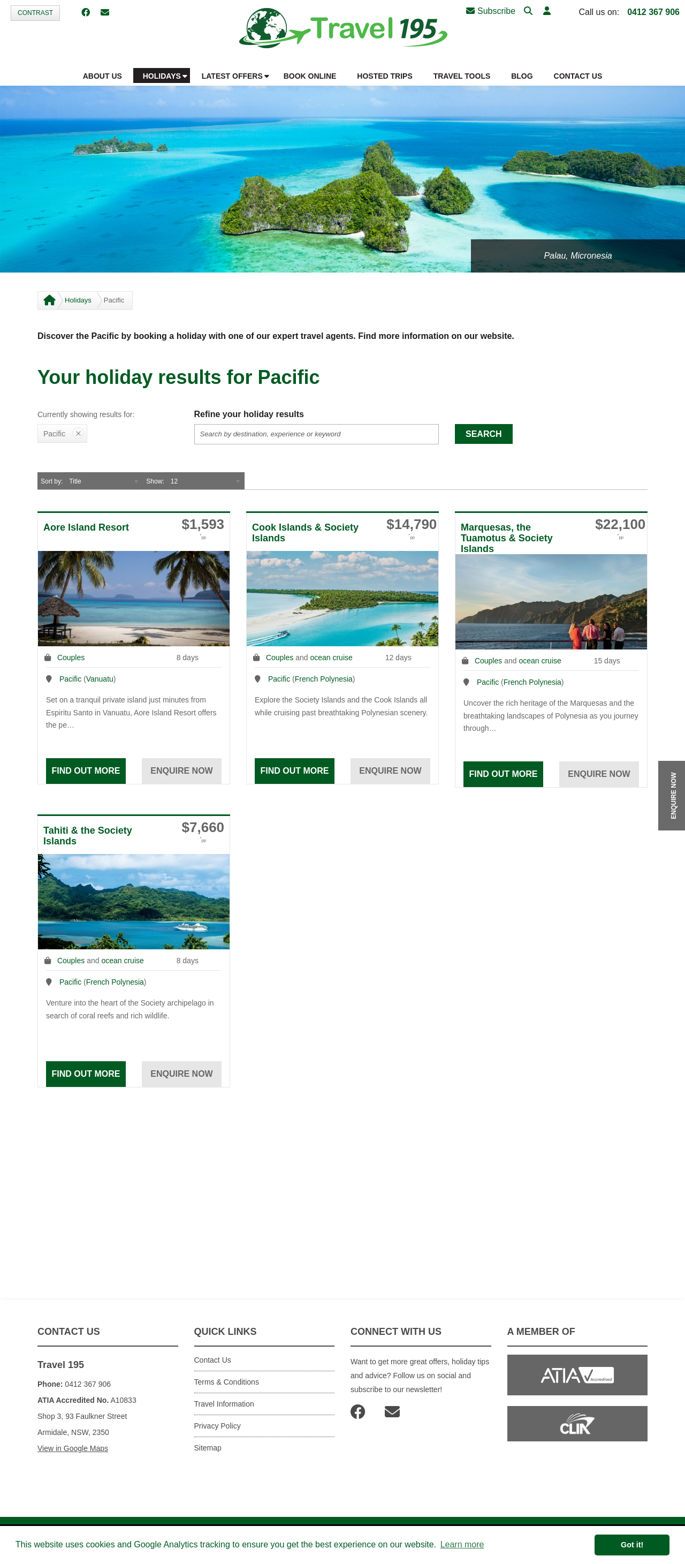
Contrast (35, 13)
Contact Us (212, 1360)
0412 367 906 (653, 12)
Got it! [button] (632, 1544)
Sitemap (208, 1448)
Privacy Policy (217, 1426)
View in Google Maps (72, 1448)
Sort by (51, 481)
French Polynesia (324, 679)
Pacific (70, 679)
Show (154, 481)
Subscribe (490, 11)
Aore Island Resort (86, 527)
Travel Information (224, 1404)
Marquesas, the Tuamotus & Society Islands (507, 538)
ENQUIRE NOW (674, 795)
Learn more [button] (462, 1544)
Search (484, 434)
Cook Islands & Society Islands (305, 532)
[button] (547, 11)
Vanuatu (99, 679)
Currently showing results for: (85, 414)
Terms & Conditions (226, 1382)
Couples (71, 657)
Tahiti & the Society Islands (87, 836)
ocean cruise (331, 657)
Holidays (78, 300)
